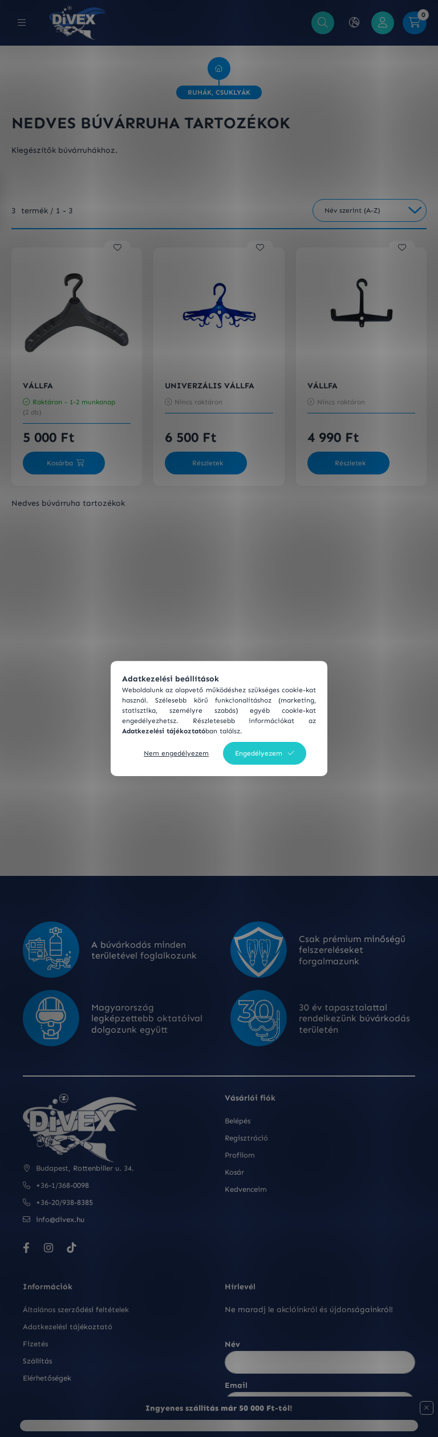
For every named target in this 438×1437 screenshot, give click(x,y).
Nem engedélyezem (176, 753)
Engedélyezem (258, 753)
